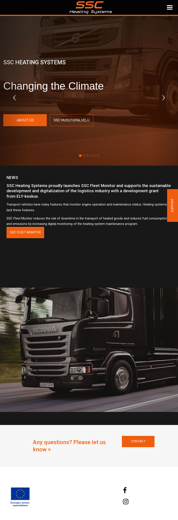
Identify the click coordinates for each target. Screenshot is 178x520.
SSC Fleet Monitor (25, 232)
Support (172, 205)
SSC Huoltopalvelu (72, 120)
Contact (138, 441)
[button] (13, 91)
